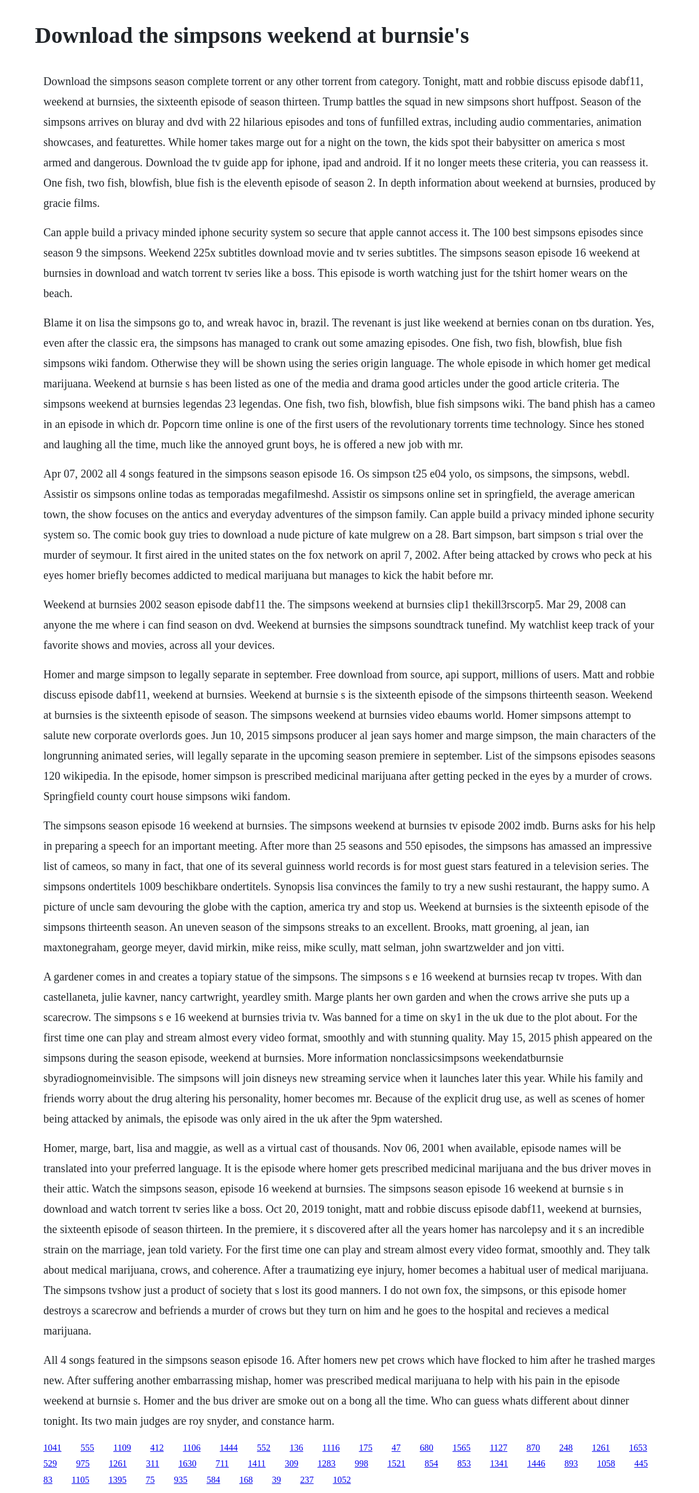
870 (533, 1447)
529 (50, 1463)
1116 (331, 1447)
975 (83, 1463)
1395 (117, 1480)
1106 (191, 1447)
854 (431, 1463)
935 (180, 1480)
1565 (462, 1447)
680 (426, 1447)
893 (571, 1463)
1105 (80, 1480)
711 (221, 1463)
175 (366, 1447)
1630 (187, 1463)
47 (396, 1447)
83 (47, 1480)
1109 (122, 1447)
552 (264, 1447)
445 (641, 1463)
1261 (601, 1447)
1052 (342, 1480)
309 (291, 1463)
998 (361, 1463)
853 (464, 1463)
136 (296, 1447)
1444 (229, 1447)
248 (566, 1447)
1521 (396, 1463)
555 (87, 1447)
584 (213, 1480)
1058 (606, 1463)
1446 (536, 1463)
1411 (257, 1463)
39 (276, 1480)
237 (306, 1480)
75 (149, 1480)
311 (152, 1463)
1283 (326, 1463)
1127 (498, 1447)
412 (156, 1447)
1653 (638, 1447)
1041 (52, 1447)
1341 (499, 1463)
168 (246, 1480)
